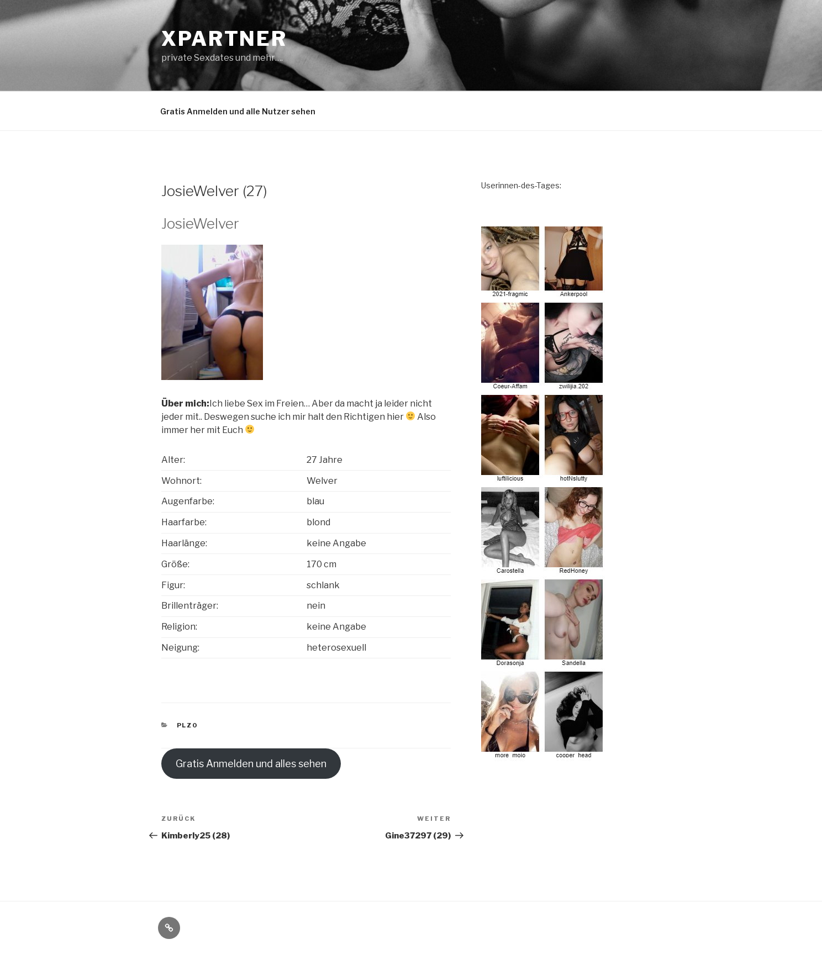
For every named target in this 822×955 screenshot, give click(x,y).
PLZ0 (187, 725)
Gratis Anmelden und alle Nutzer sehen (237, 111)
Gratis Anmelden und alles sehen (251, 763)
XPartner (224, 39)
